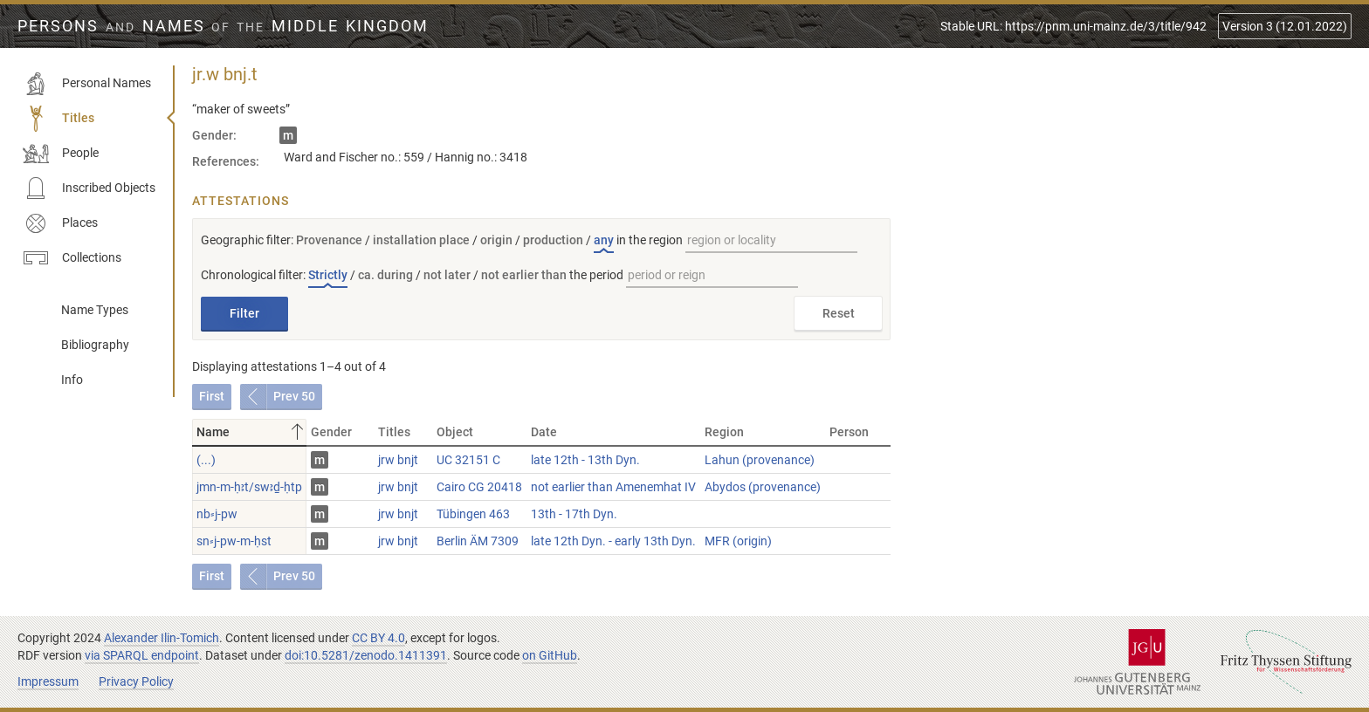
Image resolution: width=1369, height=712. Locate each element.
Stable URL (1073, 26)
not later (447, 275)
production (553, 240)
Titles (58, 119)
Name (251, 432)
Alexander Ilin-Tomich (161, 638)
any (604, 240)
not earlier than (524, 275)
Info (72, 380)
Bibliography (95, 345)
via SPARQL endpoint (142, 655)
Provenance (329, 240)
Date (544, 432)
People (61, 153)
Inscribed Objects (89, 188)
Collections (72, 258)
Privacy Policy (136, 681)
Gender (331, 432)
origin (496, 240)
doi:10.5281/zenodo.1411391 (366, 655)
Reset (838, 313)
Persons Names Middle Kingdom (223, 26)
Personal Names (87, 84)
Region (724, 432)
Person (849, 432)
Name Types (94, 310)
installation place (421, 240)
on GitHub (549, 655)
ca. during (385, 275)
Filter (244, 313)
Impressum (48, 681)
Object (455, 432)
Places (60, 223)
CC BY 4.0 (378, 638)
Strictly (327, 275)
